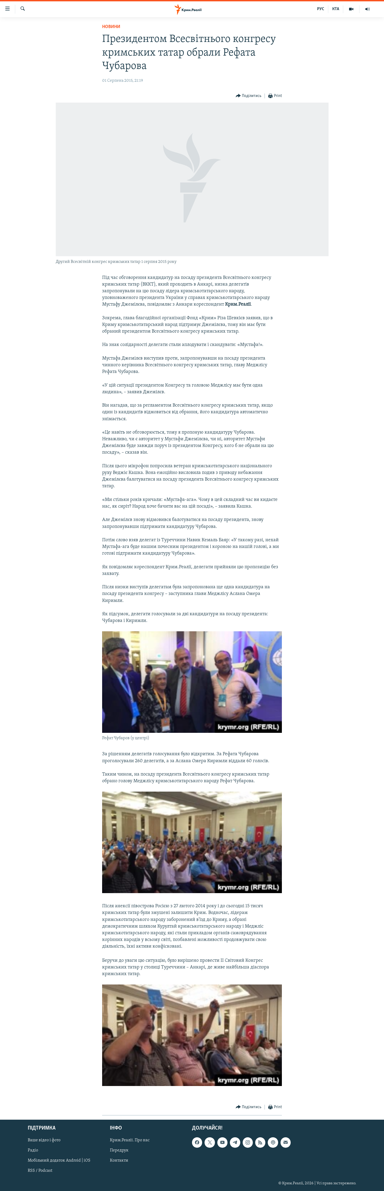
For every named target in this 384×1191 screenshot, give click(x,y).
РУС (320, 9)
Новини (111, 26)
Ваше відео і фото (44, 1140)
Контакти (119, 1161)
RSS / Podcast (40, 1171)
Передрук (119, 1151)
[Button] (249, 96)
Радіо (33, 1151)
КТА (335, 9)
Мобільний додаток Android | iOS (59, 1161)
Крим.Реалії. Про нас (130, 1140)
